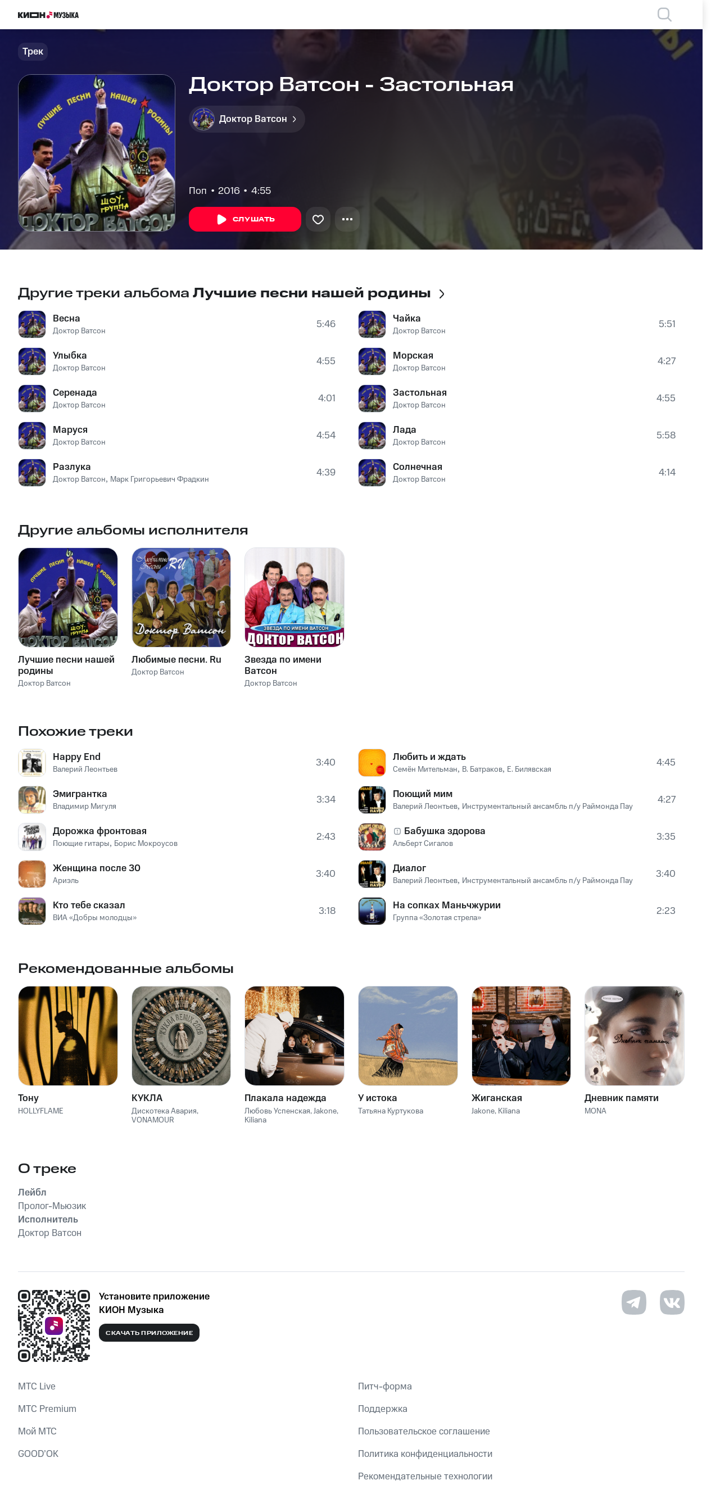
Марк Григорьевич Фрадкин (159, 479)
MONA (595, 1111)
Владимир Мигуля (84, 806)
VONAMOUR (153, 1120)
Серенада (75, 393)
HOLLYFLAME (41, 1111)
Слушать (245, 220)
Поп (198, 191)
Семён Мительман (425, 769)
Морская (413, 356)
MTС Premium (47, 1409)
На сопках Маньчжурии (447, 905)
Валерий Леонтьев (85, 769)
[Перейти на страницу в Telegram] (634, 1302)
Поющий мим (422, 794)
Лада (404, 430)
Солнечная (417, 467)
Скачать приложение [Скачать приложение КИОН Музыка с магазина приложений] (149, 1333)
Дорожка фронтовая (100, 831)
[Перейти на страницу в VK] (672, 1302)
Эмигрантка (80, 794)
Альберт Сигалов (423, 843)
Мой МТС (37, 1431)
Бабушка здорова (445, 831)
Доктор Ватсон (79, 331)
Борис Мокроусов (146, 843)
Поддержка (382, 1409)
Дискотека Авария (164, 1111)
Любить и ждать (429, 757)
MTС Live (37, 1386)
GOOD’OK (38, 1454)
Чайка (407, 318)
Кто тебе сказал (89, 905)
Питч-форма (385, 1386)
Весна (66, 318)
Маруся (70, 430)
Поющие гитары (81, 843)
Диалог (409, 868)
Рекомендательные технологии (425, 1476)
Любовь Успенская (277, 1111)
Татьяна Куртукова (390, 1111)
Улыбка (70, 356)
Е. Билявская (529, 769)
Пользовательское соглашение (424, 1431)
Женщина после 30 (97, 868)
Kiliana (255, 1120)
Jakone (325, 1111)
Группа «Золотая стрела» (437, 917)
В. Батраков (482, 769)
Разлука (72, 467)
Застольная (420, 393)
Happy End (77, 757)
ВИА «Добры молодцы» (95, 917)
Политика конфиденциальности (425, 1454)
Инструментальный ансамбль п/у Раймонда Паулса (553, 806)
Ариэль (66, 880)
